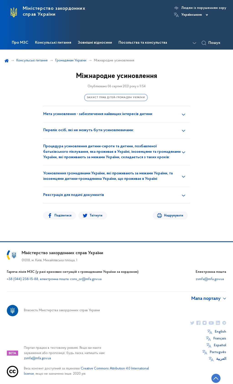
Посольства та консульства (143, 43)
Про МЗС (20, 43)
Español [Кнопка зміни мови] (220, 345)
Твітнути (96, 215)
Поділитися (62, 215)
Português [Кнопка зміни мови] (218, 352)
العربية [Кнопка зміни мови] (221, 359)
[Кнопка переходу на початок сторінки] (215, 378)
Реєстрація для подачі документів (73, 195)
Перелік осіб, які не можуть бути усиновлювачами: (88, 130)
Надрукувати (173, 215)
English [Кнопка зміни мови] (220, 332)
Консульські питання (53, 43)
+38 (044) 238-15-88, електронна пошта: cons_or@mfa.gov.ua (54, 279)
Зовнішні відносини (95, 43)
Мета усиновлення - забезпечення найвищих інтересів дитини (97, 114)
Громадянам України (70, 60)
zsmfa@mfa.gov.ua (210, 279)
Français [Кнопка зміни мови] (219, 338)
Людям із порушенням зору (203, 8)
